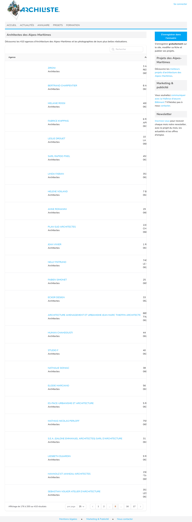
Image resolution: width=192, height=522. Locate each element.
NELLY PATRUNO (57, 262)
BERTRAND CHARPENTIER (62, 85)
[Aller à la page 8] (115, 506)
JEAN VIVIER (54, 244)
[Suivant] (140, 506)
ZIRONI (51, 68)
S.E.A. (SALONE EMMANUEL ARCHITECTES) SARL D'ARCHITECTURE (85, 438)
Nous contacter (125, 519)
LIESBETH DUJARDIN (59, 456)
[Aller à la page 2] (104, 506)
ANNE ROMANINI (57, 209)
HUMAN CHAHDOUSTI (60, 332)
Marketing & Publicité (98, 519)
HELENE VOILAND (58, 191)
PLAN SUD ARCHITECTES (62, 226)
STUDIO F (53, 350)
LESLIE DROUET (56, 138)
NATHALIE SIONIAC (58, 368)
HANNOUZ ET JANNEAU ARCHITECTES (69, 473)
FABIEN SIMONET (57, 279)
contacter (165, 105)
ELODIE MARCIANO (58, 385)
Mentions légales (68, 519)
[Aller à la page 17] (134, 506)
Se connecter (180, 4)
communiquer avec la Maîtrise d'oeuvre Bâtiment (170, 99)
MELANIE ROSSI (56, 103)
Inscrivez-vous (162, 121)
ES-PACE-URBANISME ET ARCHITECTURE (71, 403)
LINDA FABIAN (56, 173)
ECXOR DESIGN (56, 297)
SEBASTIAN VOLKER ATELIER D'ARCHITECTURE (74, 491)
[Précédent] (92, 506)
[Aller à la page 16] (127, 506)
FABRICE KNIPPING (58, 121)
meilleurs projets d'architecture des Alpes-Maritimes (168, 72)
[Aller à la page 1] (98, 506)
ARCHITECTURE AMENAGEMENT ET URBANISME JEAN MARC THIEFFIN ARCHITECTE (94, 315)
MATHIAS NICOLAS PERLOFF (63, 421)
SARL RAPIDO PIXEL (59, 156)
